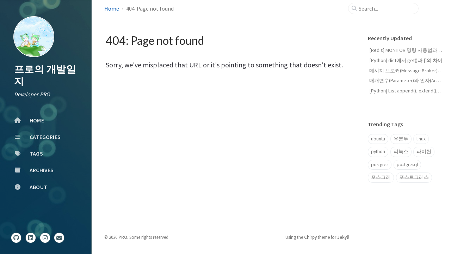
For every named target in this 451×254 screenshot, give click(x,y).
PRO (122, 237)
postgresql (407, 165)
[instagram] (45, 238)
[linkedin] (31, 238)
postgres (379, 165)
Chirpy (310, 237)
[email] (59, 238)
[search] (386, 8)
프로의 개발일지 (45, 75)
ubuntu (378, 139)
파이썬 (423, 152)
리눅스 (401, 152)
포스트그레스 (414, 177)
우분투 (401, 139)
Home (111, 8)
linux (421, 139)
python (378, 152)
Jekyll (343, 237)
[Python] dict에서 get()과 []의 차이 (406, 60)
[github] (16, 238)
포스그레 (381, 177)
